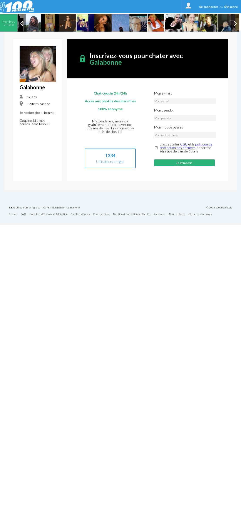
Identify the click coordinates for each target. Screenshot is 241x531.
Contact (13, 214)
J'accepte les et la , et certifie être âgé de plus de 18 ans (186, 147)
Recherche (159, 214)
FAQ (23, 214)
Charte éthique (101, 214)
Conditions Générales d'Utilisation (48, 214)
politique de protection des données (186, 146)
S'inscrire (231, 6)
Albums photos (177, 214)
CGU (183, 144)
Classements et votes (200, 214)
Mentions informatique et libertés (131, 214)
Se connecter (208, 6)
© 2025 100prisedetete (219, 207)
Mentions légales (80, 214)
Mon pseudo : (164, 110)
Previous (21, 23)
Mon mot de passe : (168, 127)
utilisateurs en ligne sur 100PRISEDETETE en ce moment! (44, 207)
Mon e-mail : (163, 93)
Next (235, 23)
